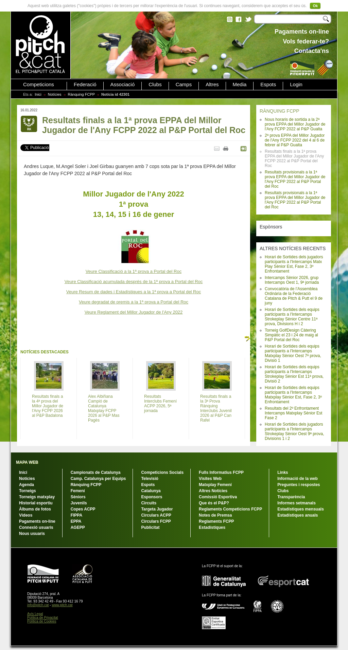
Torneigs (27, 490)
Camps (184, 84)
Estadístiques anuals (297, 515)
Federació (85, 84)
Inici (38, 94)
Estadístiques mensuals (300, 509)
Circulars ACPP (156, 515)
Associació (122, 84)
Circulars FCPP (156, 521)
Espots (268, 84)
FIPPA (76, 515)
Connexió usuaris (36, 527)
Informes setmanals (296, 503)
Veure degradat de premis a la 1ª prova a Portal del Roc (133, 301)
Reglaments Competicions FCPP (230, 509)
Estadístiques (212, 527)
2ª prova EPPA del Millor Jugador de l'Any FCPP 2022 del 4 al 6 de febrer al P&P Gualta (295, 140)
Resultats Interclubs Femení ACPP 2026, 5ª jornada (160, 403)
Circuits (148, 503)
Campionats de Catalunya (96, 472)
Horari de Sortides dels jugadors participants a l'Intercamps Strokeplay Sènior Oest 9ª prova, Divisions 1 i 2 (294, 431)
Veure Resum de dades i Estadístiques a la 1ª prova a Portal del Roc (133, 291)
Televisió (149, 478)
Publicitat (150, 527)
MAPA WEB (27, 462)
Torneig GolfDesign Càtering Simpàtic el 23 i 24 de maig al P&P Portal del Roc (291, 335)
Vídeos (25, 515)
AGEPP (78, 527)
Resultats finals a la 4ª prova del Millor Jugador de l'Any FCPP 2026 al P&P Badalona (47, 406)
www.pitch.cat (62, 605)
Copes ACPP (83, 509)
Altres (212, 84)
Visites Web (210, 478)
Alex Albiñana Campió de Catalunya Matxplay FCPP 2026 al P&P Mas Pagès (104, 408)
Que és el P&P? (214, 503)
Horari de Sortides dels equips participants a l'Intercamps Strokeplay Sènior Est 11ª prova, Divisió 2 (294, 374)
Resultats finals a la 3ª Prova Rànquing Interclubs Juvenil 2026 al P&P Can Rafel (216, 408)
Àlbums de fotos (35, 509)
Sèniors (78, 497)
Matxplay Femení (215, 484)
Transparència (291, 497)
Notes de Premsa (215, 515)
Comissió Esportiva (218, 497)
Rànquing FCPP (81, 94)
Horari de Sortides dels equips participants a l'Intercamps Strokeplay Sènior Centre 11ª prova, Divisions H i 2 (292, 316)
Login (296, 84)
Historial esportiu (36, 503)
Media (240, 84)
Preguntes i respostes (298, 484)
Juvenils (79, 503)
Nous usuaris (32, 533)
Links (282, 472)
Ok (315, 6)
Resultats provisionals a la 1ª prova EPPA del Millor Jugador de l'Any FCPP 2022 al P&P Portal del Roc (295, 179)
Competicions (38, 84)
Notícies (55, 94)
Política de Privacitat (42, 617)
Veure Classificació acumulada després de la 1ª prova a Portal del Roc (134, 281)
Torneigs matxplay (37, 497)
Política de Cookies (41, 621)
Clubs (155, 84)
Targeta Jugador (157, 509)
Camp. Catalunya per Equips (98, 478)
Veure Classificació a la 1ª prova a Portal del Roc (133, 271)
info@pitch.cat (38, 605)
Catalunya (150, 490)
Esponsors (151, 497)
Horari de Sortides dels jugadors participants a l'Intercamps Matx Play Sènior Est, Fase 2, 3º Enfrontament (294, 264)
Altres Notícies (213, 490)
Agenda (26, 484)
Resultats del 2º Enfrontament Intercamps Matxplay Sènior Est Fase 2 (293, 413)
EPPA (76, 521)
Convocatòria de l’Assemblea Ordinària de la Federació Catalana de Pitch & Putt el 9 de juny (294, 295)
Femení (78, 490)
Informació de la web (297, 478)
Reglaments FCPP (216, 521)
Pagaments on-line (37, 521)
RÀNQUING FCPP (279, 111)
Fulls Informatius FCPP (221, 472)
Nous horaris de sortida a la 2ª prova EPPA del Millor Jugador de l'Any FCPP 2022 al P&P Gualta (295, 124)
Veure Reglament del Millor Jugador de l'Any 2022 (134, 312)
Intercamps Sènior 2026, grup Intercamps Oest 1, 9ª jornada (292, 280)
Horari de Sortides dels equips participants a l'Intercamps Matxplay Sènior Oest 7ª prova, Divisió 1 (293, 353)
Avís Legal (35, 614)
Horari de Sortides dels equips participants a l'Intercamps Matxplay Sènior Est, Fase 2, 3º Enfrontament (293, 394)
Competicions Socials (162, 472)
